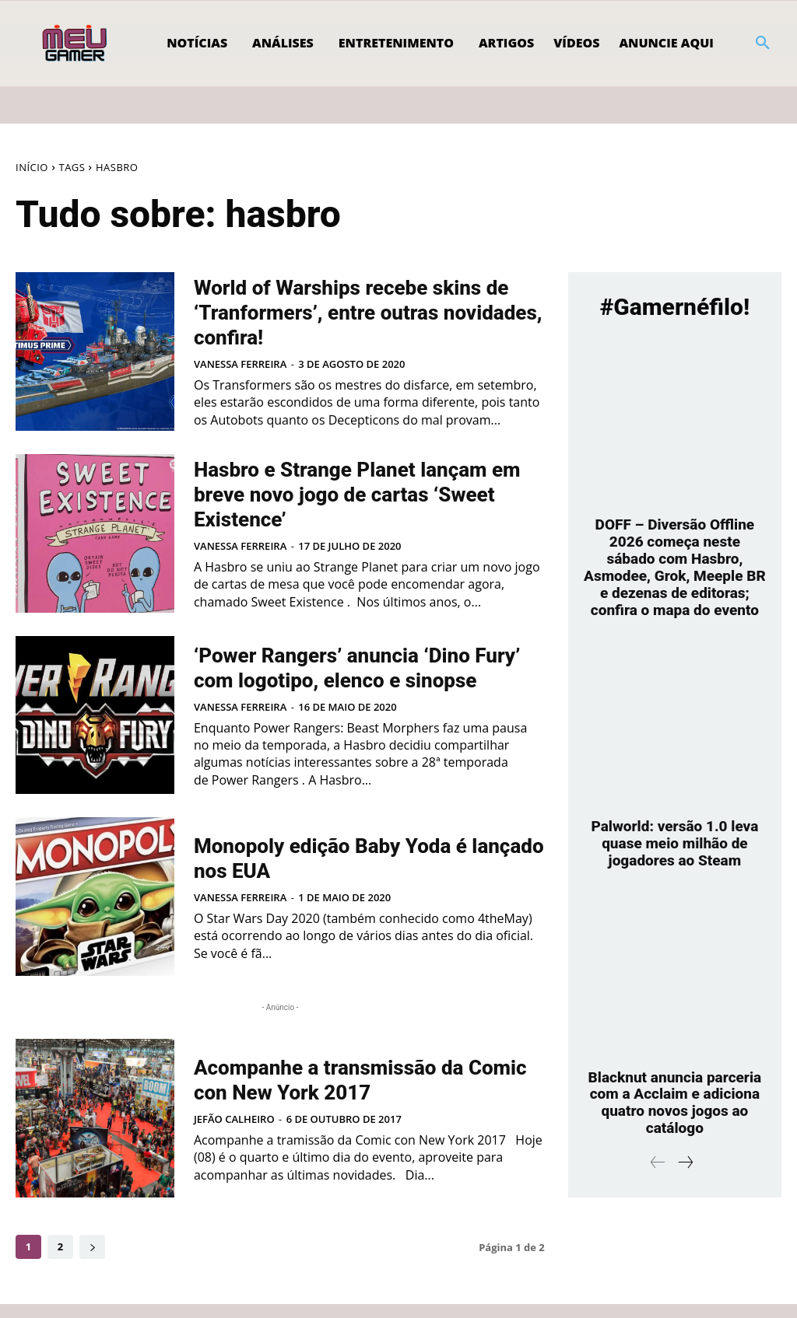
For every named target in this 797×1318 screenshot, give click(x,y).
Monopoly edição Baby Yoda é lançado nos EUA (362, 870)
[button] (762, 43)
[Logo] (76, 43)
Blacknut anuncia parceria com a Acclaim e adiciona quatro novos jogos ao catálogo (674, 1100)
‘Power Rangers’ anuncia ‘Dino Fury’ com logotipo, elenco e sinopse (364, 673)
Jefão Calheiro (234, 1132)
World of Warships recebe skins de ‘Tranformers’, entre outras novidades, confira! (355, 311)
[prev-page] (658, 1161)
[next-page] (92, 1261)
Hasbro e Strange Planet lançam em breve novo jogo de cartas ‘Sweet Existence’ (364, 493)
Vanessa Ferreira (240, 364)
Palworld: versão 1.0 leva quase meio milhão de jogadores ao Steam (674, 842)
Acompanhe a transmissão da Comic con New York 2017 (359, 1092)
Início (32, 167)
